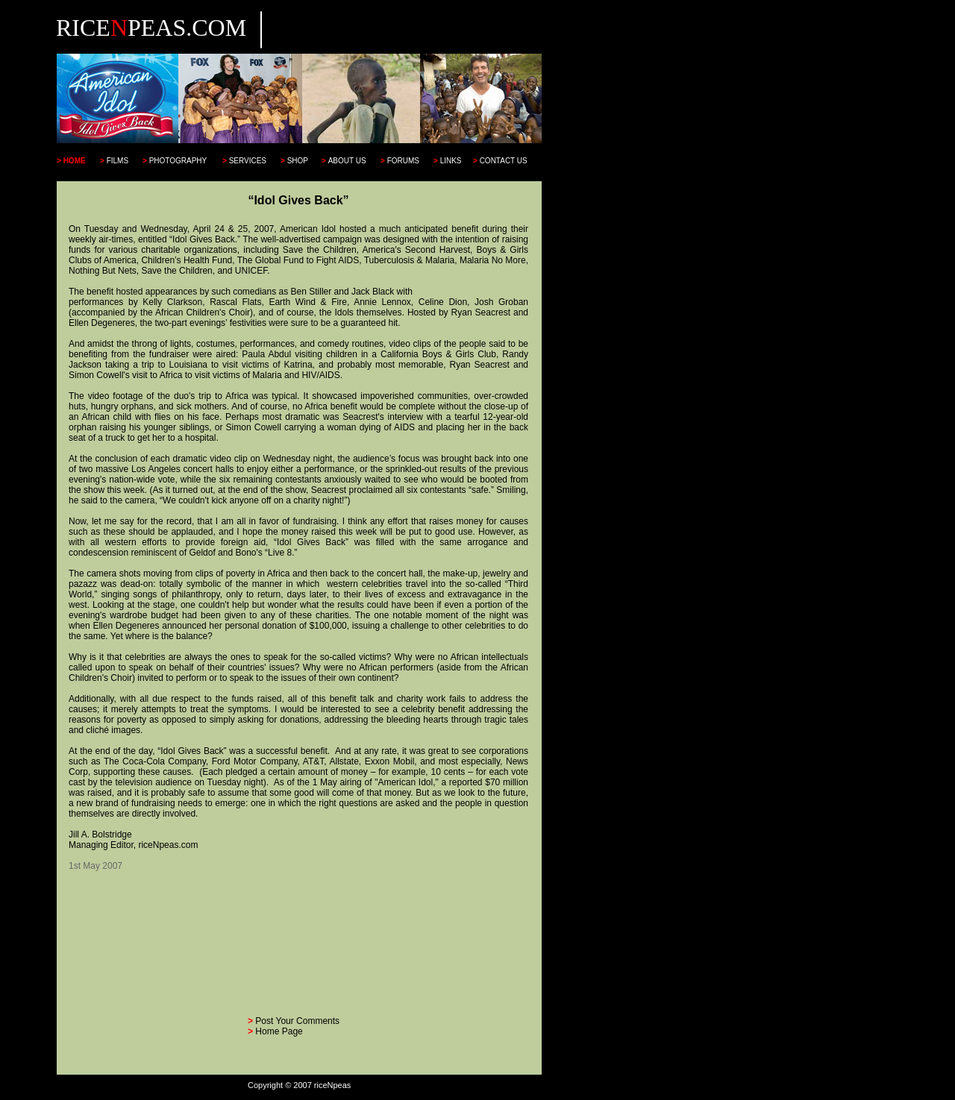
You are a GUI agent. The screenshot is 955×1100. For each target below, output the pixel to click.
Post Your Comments (297, 1021)
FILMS (117, 161)
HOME (74, 161)
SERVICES (247, 161)
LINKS (451, 161)
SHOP (297, 161)
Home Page (278, 1031)
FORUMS (403, 161)
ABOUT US (347, 161)
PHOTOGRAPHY (178, 161)
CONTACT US (503, 161)
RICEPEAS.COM (151, 27)
